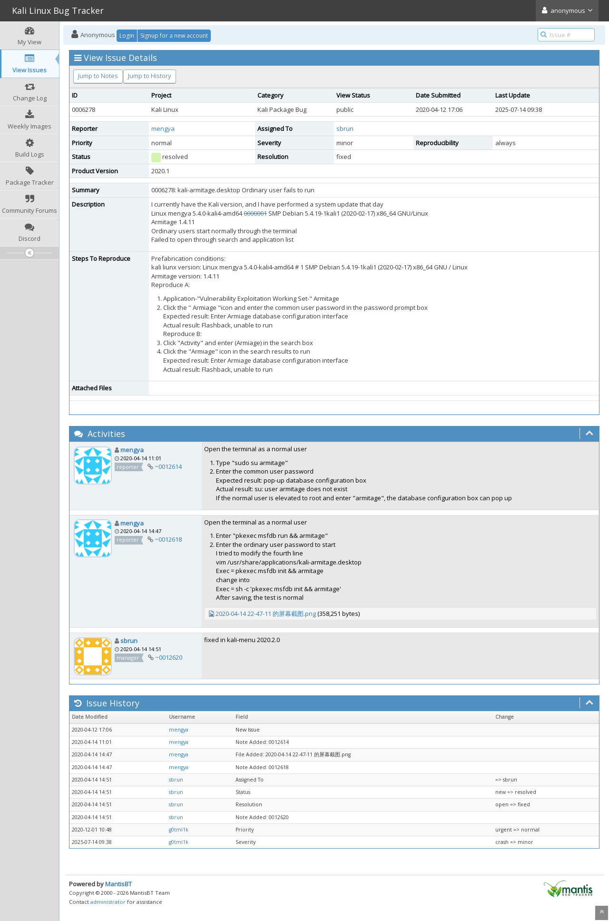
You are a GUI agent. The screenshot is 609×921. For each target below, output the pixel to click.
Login (126, 35)
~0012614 (168, 466)
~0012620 (168, 657)
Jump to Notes (98, 75)
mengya (163, 128)
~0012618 (168, 539)
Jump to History (149, 75)
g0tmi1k (178, 829)
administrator (108, 901)
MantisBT (118, 884)
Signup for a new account (174, 35)
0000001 (255, 213)
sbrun (345, 128)
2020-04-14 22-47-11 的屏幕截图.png (266, 613)
